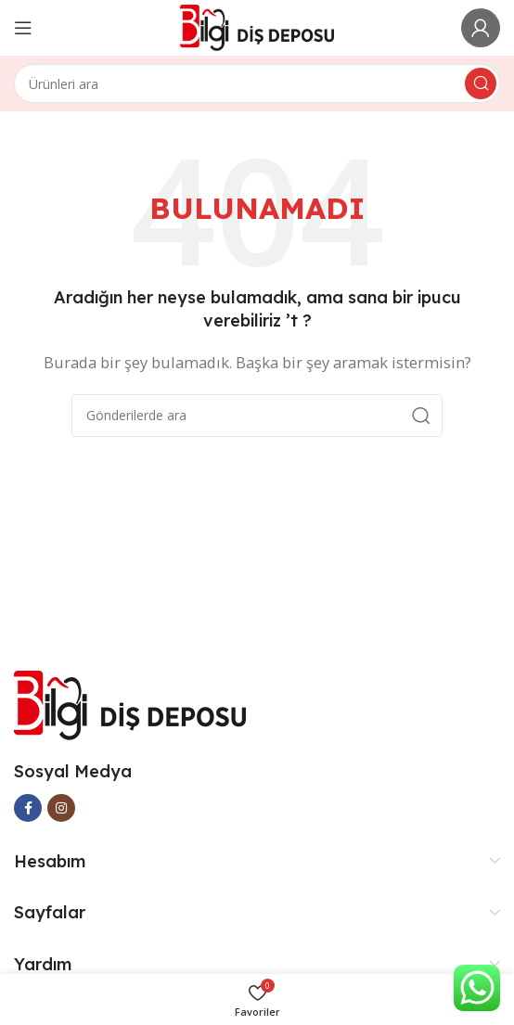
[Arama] (257, 83)
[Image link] (130, 703)
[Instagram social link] (61, 808)
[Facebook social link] (28, 808)
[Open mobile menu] (23, 27)
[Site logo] (257, 26)
